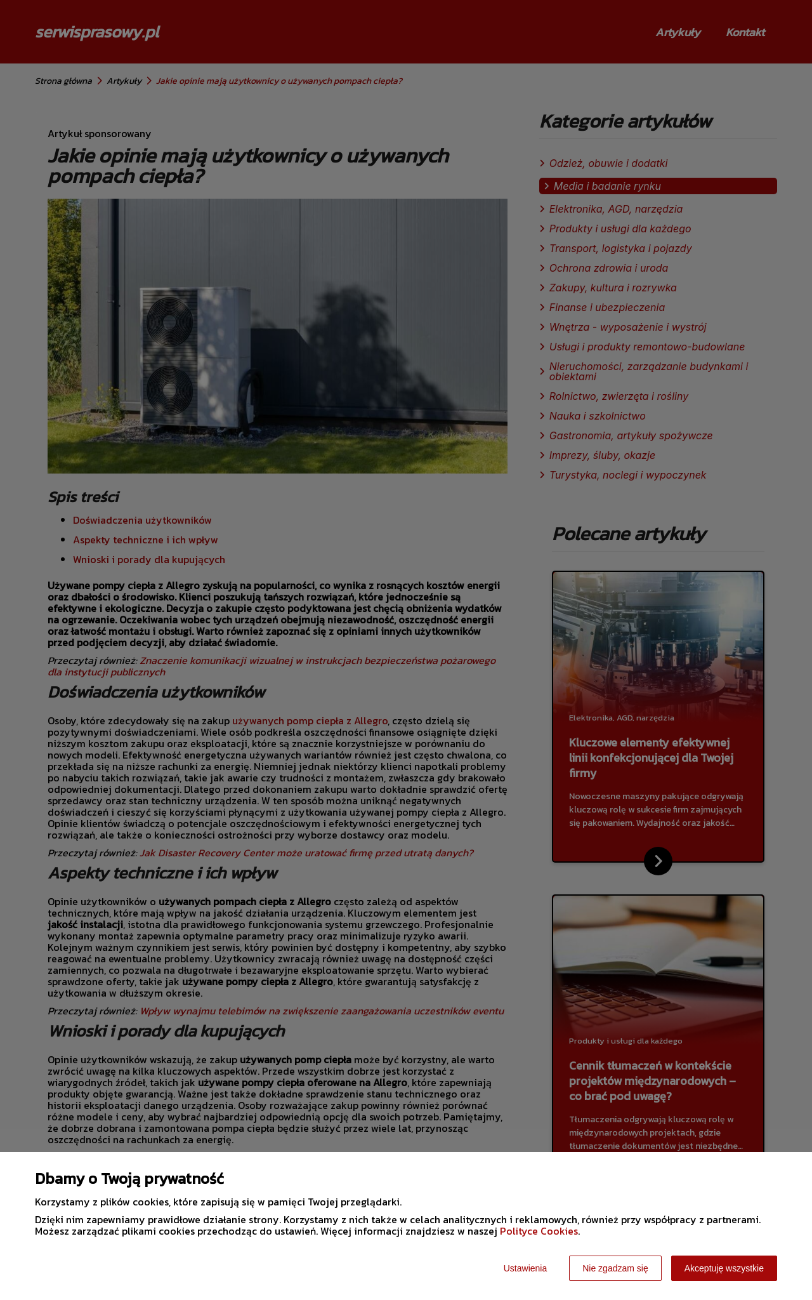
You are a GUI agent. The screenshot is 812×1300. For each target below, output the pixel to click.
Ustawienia (525, 1268)
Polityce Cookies (539, 1230)
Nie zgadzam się (615, 1268)
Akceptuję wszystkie (724, 1268)
